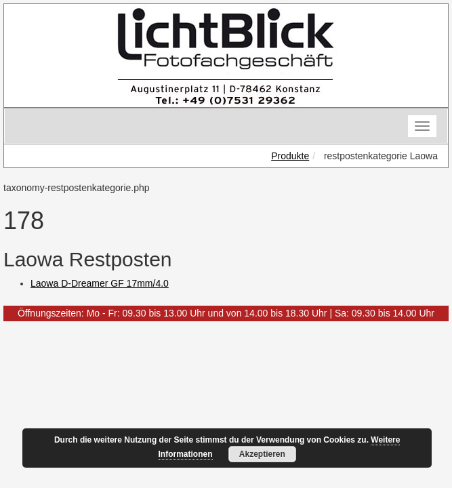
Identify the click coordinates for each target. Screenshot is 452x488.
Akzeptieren (262, 454)
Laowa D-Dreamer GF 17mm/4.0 (99, 283)
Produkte (290, 155)
